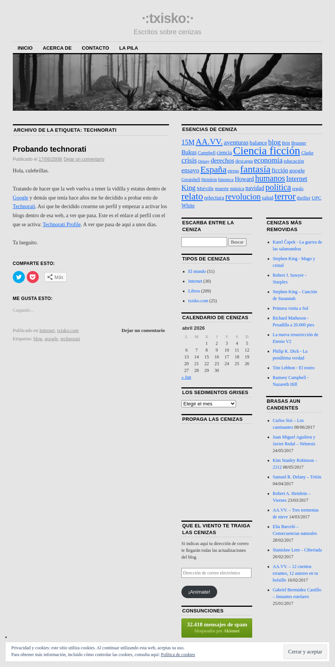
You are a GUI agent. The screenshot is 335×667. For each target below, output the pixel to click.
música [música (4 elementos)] (237, 188)
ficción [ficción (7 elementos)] (280, 170)
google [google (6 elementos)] (297, 170)
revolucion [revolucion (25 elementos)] (242, 196)
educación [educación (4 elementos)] (294, 161)
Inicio (25, 48)
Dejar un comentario (84, 159)
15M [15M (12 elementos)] (188, 142)
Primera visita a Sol (290, 308)
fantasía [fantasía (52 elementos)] (255, 169)
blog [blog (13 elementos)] (274, 142)
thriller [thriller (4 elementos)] (304, 198)
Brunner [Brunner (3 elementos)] (298, 143)
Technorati (24, 206)
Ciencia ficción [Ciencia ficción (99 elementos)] (266, 151)
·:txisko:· (167, 18)
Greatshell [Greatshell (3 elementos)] (190, 179)
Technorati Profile (62, 224)
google (51, 338)
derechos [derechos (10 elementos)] (222, 160)
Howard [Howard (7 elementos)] (244, 179)
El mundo (197, 271)
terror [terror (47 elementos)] (284, 196)
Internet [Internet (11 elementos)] (296, 179)
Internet (47, 330)
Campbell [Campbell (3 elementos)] (206, 152)
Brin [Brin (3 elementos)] (286, 143)
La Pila (128, 48)
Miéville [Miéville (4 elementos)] (205, 188)
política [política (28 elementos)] (278, 187)
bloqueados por (217, 627)
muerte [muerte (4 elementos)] (222, 188)
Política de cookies (178, 654)
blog (38, 338)
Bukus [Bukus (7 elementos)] (188, 152)
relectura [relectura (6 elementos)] (214, 197)
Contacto (95, 48)
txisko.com (68, 330)
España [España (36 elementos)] (213, 169)
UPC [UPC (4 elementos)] (316, 198)
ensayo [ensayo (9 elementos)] (190, 170)
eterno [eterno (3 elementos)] (233, 171)
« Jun (186, 377)
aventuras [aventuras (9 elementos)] (236, 142)
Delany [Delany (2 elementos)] (204, 161)
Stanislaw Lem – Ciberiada (297, 550)
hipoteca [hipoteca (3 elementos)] (226, 179)
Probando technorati (50, 149)
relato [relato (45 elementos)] (192, 196)
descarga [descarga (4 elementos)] (244, 161)
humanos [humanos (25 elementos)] (270, 178)
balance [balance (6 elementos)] (258, 142)
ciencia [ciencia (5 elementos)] (224, 152)
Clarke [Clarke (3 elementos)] (308, 152)
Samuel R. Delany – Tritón (297, 477)
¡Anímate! (199, 592)
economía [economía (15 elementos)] (268, 160)
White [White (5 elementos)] (188, 206)
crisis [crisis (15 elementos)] (189, 160)
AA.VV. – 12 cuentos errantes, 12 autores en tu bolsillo (295, 573)
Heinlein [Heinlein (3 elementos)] (209, 179)
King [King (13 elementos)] (188, 188)
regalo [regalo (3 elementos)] (297, 188)
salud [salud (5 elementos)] (267, 198)
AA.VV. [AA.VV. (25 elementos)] (209, 141)
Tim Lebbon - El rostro (294, 367)
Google (20, 198)
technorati (70, 338)
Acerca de (57, 48)
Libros (194, 291)
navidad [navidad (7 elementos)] (254, 188)
